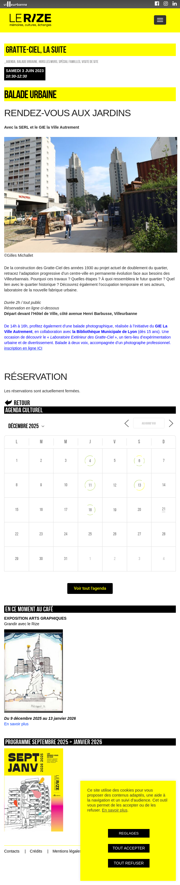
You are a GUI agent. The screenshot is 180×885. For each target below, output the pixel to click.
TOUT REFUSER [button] (129, 863)
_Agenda (10, 61)
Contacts (11, 851)
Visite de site (90, 61)
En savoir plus (16, 724)
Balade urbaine (27, 61)
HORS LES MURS (48, 61)
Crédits (36, 851)
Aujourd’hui (149, 423)
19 (114, 509)
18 (90, 509)
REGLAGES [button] (129, 833)
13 (139, 485)
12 (114, 485)
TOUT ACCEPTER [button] (129, 848)
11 (90, 485)
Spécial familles (69, 61)
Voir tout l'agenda (90, 588)
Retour (22, 402)
